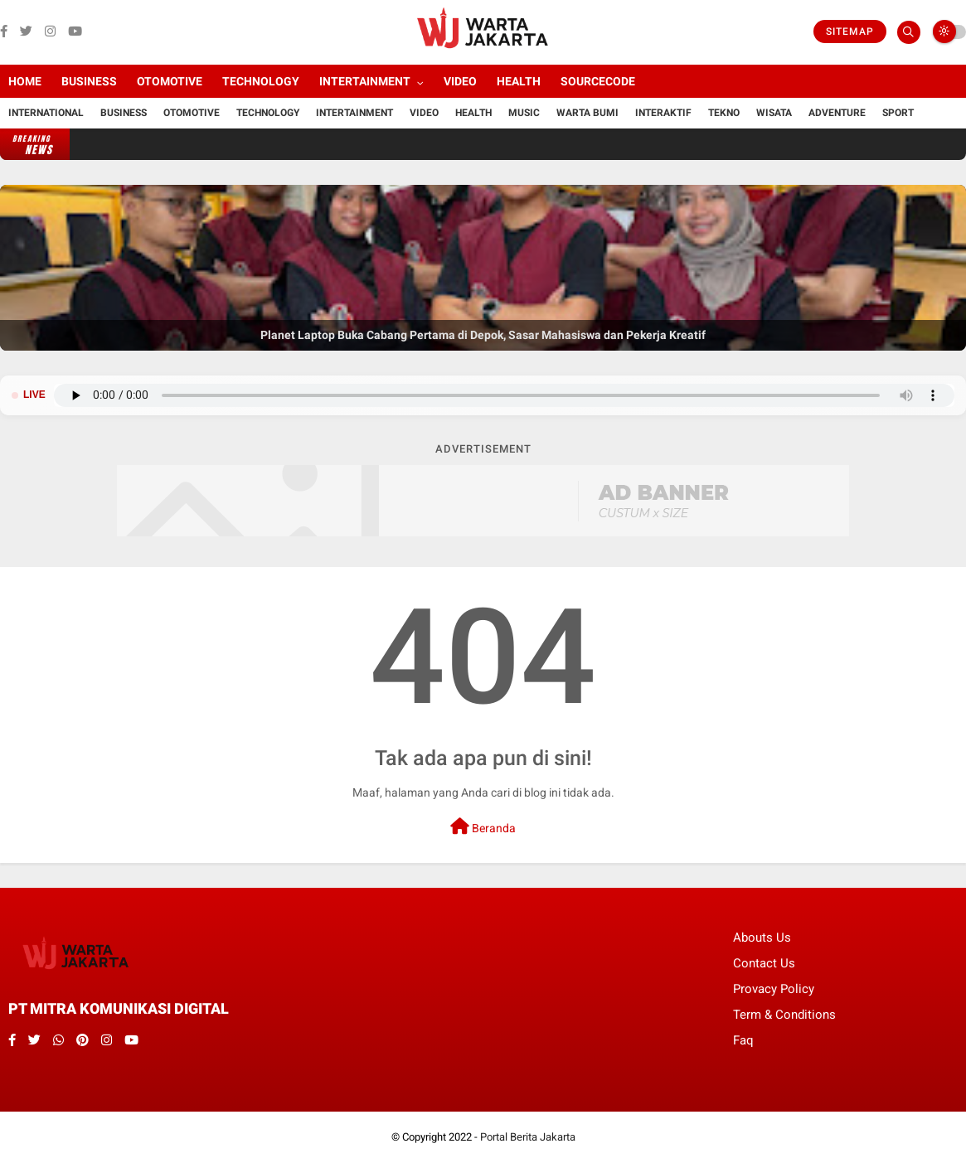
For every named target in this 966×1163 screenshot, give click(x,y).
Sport (898, 113)
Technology (260, 81)
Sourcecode (598, 81)
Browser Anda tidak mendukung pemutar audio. (504, 395)
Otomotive (169, 81)
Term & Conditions (784, 1014)
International (46, 113)
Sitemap (850, 31)
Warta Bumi (587, 113)
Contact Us (764, 963)
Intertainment (364, 81)
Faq (743, 1040)
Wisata (774, 113)
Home (24, 81)
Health (519, 81)
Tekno (724, 113)
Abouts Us (762, 937)
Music (524, 113)
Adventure (837, 113)
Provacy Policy (773, 988)
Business (89, 81)
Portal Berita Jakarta (527, 1137)
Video (460, 81)
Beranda (483, 826)
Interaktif (663, 113)
